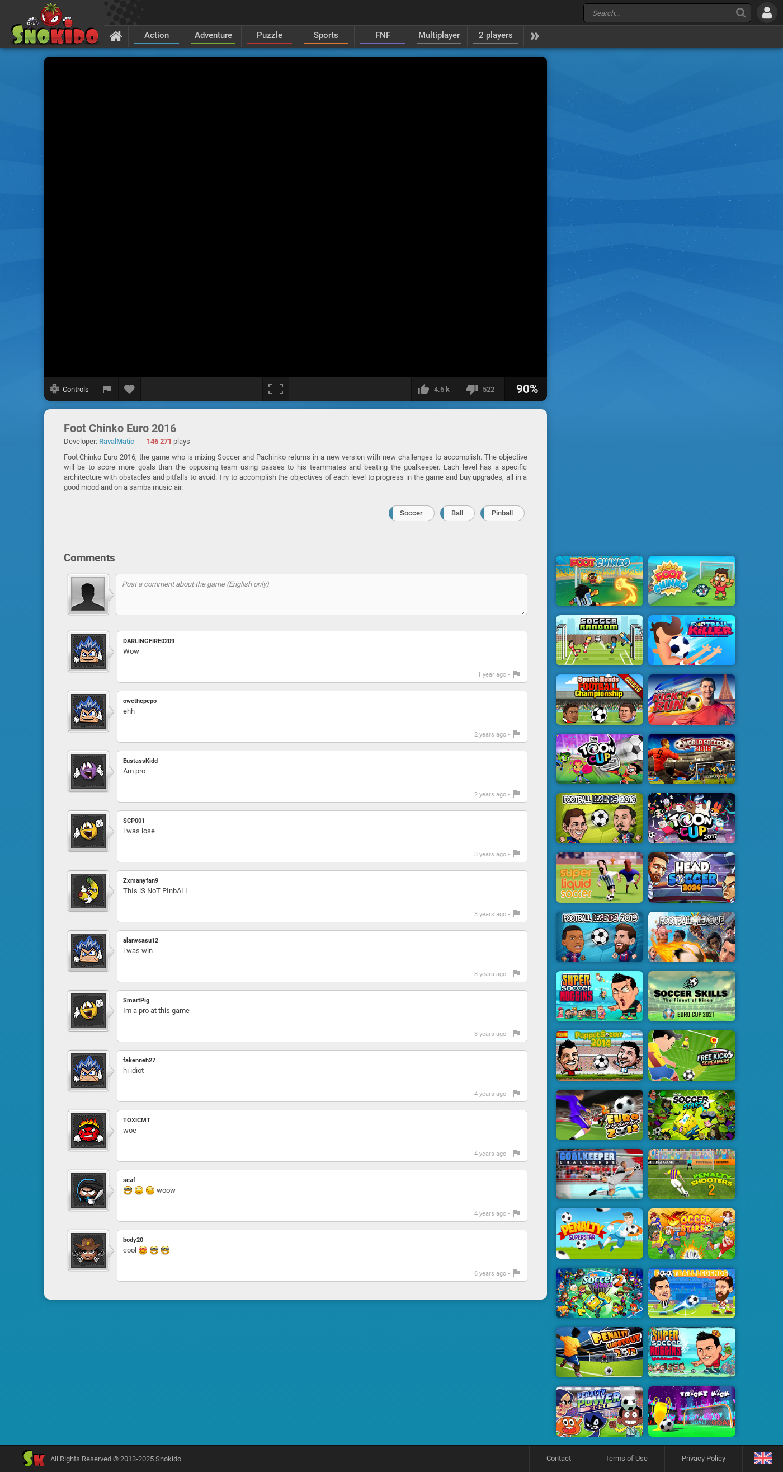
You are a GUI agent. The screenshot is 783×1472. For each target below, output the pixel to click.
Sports (326, 35)
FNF (382, 35)
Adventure (213, 35)
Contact (558, 1458)
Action (156, 35)
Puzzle (269, 35)
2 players (496, 35)
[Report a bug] (107, 389)
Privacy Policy (703, 1458)
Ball (457, 513)
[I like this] (435, 389)
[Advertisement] (646, 225)
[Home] (116, 36)
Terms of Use (626, 1458)
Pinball (502, 513)
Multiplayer (439, 35)
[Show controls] (69, 389)
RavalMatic (116, 441)
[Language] (762, 1459)
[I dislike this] (482, 389)
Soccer (411, 513)
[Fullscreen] (275, 389)
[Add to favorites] (130, 389)
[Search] (741, 12)
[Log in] (767, 12)
